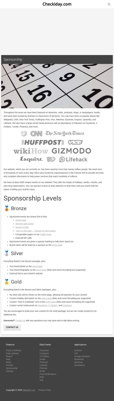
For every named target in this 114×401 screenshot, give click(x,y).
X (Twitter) (53, 305)
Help (8, 359)
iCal (41, 380)
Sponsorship (12, 368)
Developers (79, 365)
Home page (20, 220)
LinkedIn (44, 365)
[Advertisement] (57, 30)
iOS (76, 353)
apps (49, 234)
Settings (10, 371)
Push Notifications (48, 374)
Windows (78, 362)
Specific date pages (24, 224)
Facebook (42, 305)
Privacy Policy (44, 390)
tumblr (42, 359)
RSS (42, 377)
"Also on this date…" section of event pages (35, 231)
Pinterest (44, 362)
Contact (9, 365)
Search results (22, 227)
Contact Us (12, 327)
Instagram (67, 305)
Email (42, 371)
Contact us (20, 320)
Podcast (43, 368)
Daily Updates (12, 353)
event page (57, 245)
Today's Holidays (14, 350)
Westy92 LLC (29, 390)
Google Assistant (82, 356)
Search (9, 356)
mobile (43, 234)
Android (77, 350)
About (8, 362)
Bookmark (79, 359)
